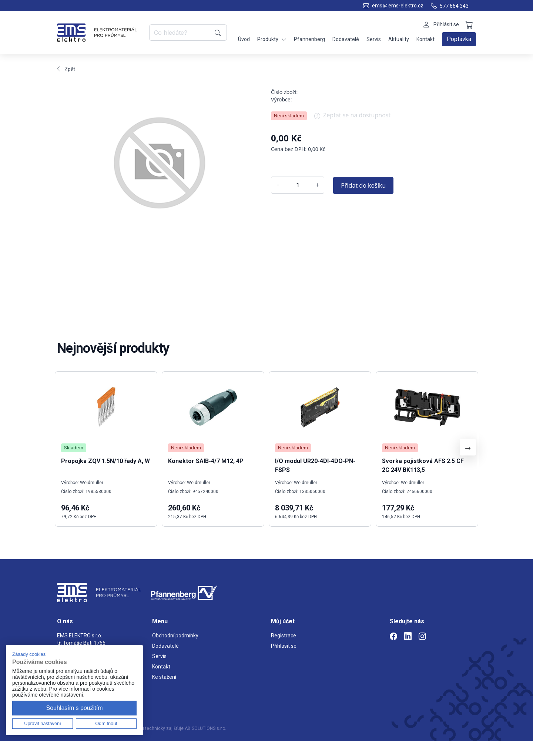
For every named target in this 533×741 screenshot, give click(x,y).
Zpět (66, 69)
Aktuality (398, 39)
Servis (373, 39)
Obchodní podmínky (175, 635)
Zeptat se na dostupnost (352, 118)
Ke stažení (164, 677)
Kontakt (425, 39)
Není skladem (289, 115)
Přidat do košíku (363, 185)
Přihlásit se (283, 646)
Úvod (244, 39)
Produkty (271, 39)
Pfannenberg (309, 39)
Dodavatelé (345, 39)
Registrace (283, 635)
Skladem (73, 447)
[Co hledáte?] (180, 32)
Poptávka (459, 39)
